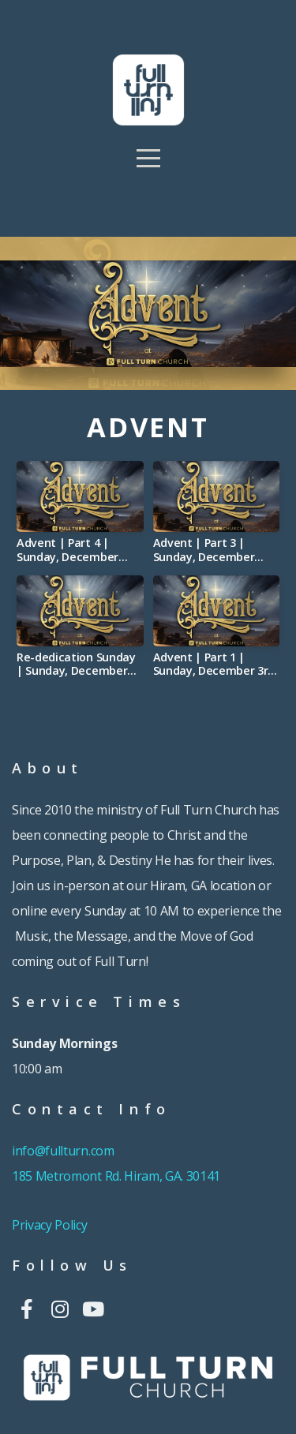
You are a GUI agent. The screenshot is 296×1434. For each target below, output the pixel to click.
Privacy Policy (50, 1225)
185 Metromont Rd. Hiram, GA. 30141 (116, 1176)
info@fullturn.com (64, 1150)
